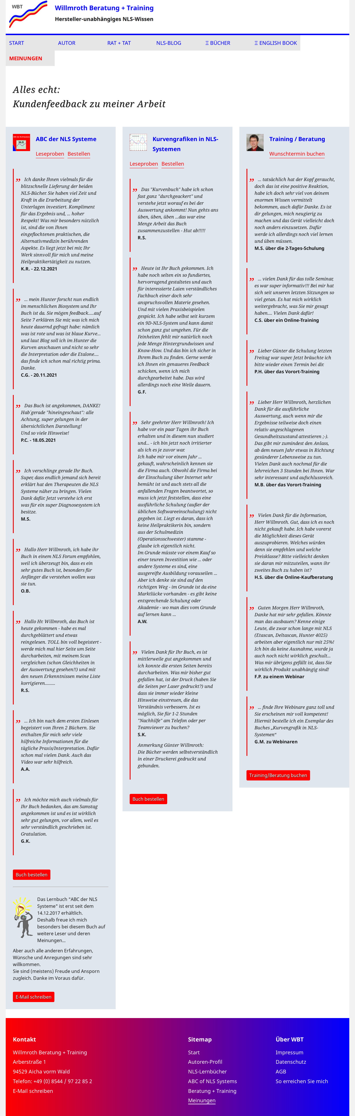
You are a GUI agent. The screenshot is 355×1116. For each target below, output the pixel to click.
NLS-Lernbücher (207, 1071)
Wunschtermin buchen (297, 153)
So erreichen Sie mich (302, 1081)
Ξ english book (276, 42)
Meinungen (25, 58)
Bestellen (79, 153)
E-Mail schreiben (34, 997)
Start (16, 42)
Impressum (289, 1052)
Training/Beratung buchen (278, 775)
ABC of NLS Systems (212, 1081)
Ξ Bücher (218, 42)
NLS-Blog (168, 42)
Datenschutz (291, 1061)
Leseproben (50, 153)
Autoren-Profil (205, 1061)
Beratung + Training (212, 1090)
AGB (281, 1071)
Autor (66, 42)
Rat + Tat (119, 42)
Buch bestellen (32, 875)
